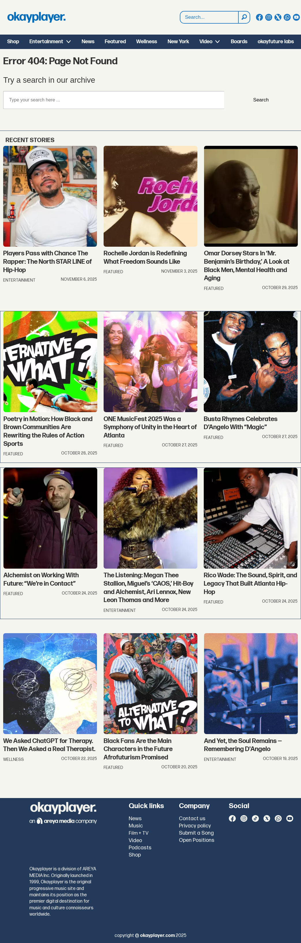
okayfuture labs (276, 42)
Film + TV (139, 833)
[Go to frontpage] (36, 17)
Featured (115, 42)
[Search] (244, 17)
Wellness (146, 42)
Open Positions (196, 840)
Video (205, 42)
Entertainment (46, 42)
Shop (13, 42)
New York (178, 42)
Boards (239, 42)
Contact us (192, 819)
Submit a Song (196, 833)
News (88, 42)
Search (261, 100)
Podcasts (140, 848)
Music (136, 826)
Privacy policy (195, 826)
